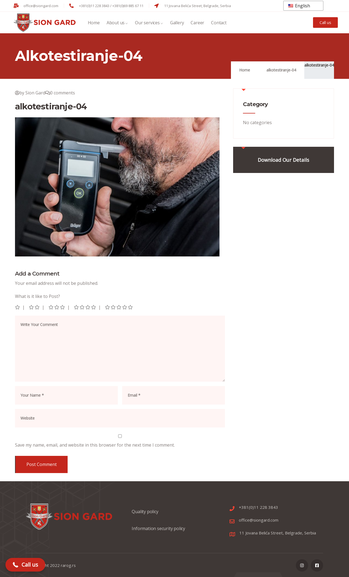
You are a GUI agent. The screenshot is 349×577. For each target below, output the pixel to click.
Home (94, 23)
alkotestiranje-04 (319, 65)
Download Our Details (283, 160)
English (299, 6)
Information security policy (158, 531)
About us (117, 23)
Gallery (177, 23)
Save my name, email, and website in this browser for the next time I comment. (95, 445)
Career (197, 23)
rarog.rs (68, 565)
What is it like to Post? (37, 296)
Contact (219, 23)
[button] (25, 565)
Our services (149, 23)
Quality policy (145, 514)
